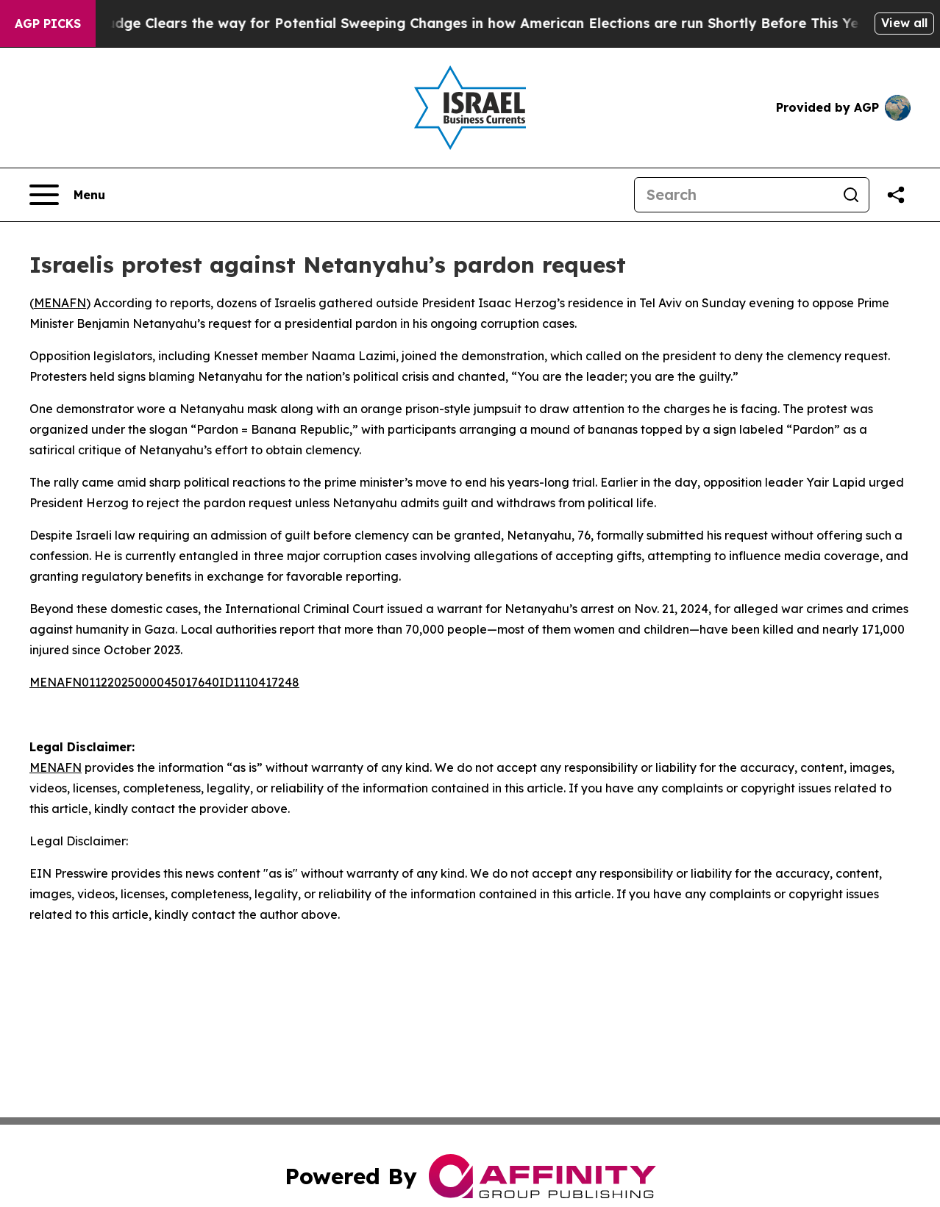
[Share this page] (896, 194)
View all (904, 22)
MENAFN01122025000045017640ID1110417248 (164, 682)
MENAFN (60, 303)
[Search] (734, 195)
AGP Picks (48, 23)
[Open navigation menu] (67, 194)
